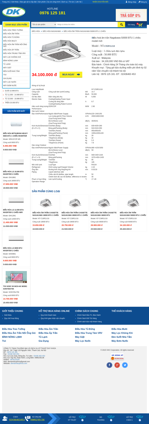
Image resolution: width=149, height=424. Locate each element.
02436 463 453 (13, 354)
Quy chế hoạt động (11, 318)
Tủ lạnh (43, 337)
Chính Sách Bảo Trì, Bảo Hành (89, 315)
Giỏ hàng (131, 25)
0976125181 (15, 360)
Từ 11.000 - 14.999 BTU (14, 95)
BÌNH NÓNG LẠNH (12, 337)
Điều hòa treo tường (13, 329)
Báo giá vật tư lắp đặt (28, 2)
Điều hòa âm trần (48, 329)
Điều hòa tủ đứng (85, 329)
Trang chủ (6, 2)
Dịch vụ (64, 2)
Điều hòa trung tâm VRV (88, 333)
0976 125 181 (12, 352)
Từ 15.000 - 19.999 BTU (14, 99)
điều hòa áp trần (48, 333)
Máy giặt (80, 337)
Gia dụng (44, 341)
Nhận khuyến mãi (100, 2)
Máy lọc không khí (122, 333)
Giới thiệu (15, 2)
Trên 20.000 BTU (12, 103)
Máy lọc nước (83, 341)
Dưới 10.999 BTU (12, 91)
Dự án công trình (53, 2)
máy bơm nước (120, 341)
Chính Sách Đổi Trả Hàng (87, 318)
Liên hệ (78, 2)
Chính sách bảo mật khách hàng (89, 322)
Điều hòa (36, 31)
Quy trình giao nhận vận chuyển (53, 318)
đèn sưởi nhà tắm (122, 337)
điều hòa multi (119, 329)
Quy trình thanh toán (48, 315)
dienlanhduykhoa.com (19, 363)
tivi (4, 341)
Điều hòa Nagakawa (52, 31)
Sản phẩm (42, 2)
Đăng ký (144, 2)
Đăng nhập (132, 2)
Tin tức (71, 2)
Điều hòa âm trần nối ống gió (19, 333)
